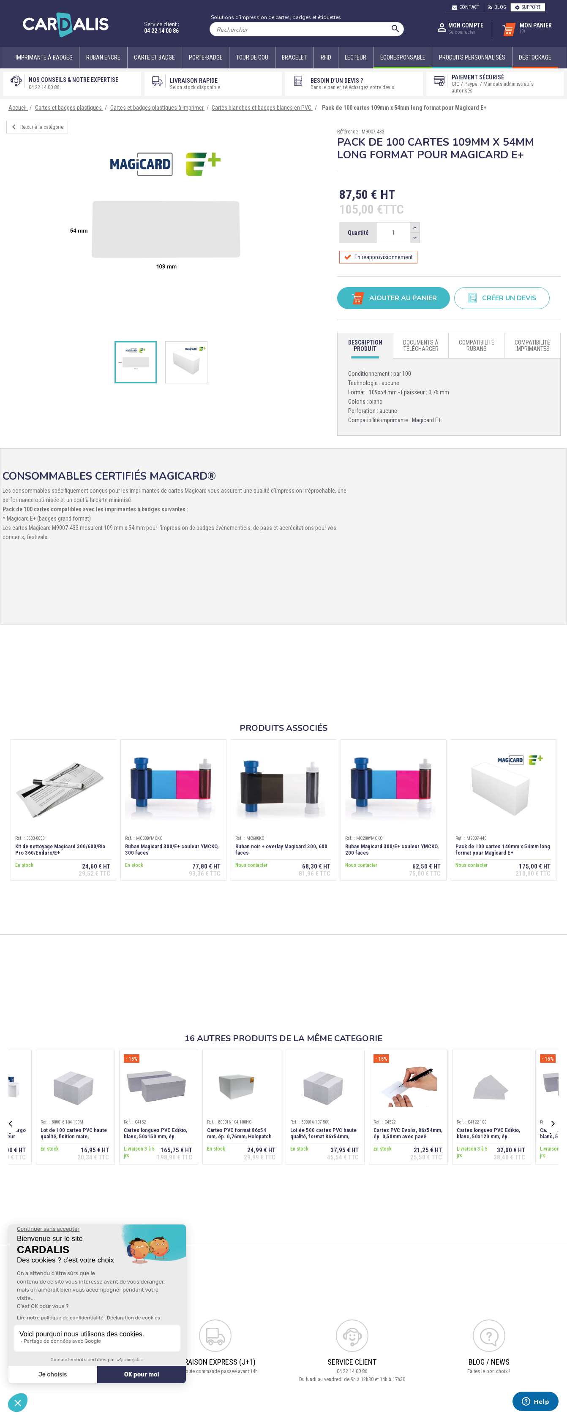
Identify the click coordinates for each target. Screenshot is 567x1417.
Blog (497, 7)
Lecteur (355, 57)
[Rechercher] (307, 29)
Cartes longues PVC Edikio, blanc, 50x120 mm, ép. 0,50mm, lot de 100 (488, 1136)
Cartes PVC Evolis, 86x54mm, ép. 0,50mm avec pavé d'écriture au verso (407, 1136)
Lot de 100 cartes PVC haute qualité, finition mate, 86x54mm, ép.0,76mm (74, 1136)
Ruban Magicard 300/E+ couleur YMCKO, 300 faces (171, 849)
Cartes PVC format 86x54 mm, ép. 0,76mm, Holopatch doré (239, 1136)
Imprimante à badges (44, 57)
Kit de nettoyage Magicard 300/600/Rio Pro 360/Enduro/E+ (60, 849)
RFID (326, 57)
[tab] (365, 345)
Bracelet (294, 57)
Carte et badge (154, 57)
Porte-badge (206, 57)
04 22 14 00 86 (161, 30)
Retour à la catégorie (36, 127)
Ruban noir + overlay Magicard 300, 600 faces (281, 849)
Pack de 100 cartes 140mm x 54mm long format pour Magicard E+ (502, 849)
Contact (466, 7)
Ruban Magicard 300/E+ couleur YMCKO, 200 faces (392, 849)
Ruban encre (103, 57)
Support (528, 7)
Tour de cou (252, 57)
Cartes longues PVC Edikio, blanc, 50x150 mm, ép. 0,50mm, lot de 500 (155, 1136)
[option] (165, 230)
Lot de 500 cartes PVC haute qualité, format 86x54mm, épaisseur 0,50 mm (323, 1136)
